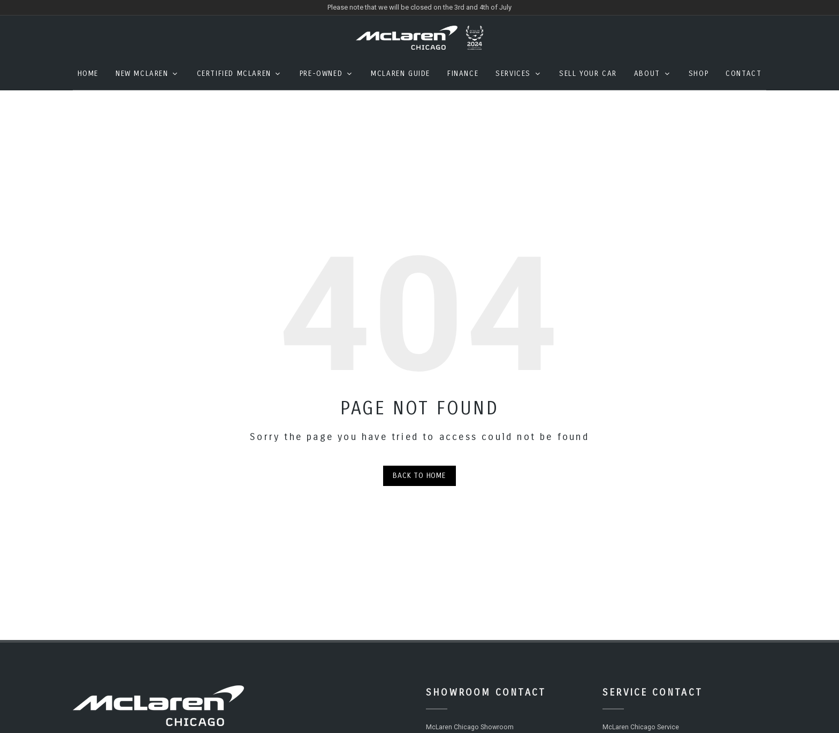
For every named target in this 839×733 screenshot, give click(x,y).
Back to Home (419, 483)
